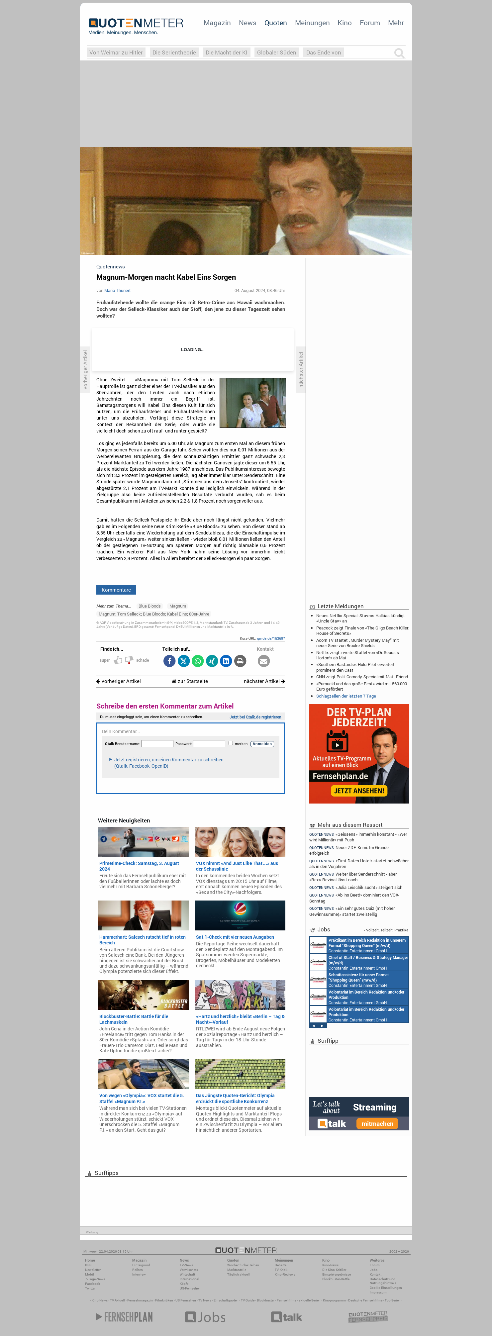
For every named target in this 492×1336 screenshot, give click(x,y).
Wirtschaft (187, 1274)
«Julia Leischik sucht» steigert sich (356, 887)
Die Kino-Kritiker (334, 1270)
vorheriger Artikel (118, 681)
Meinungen (312, 22)
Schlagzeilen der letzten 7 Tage (346, 696)
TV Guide (247, 1300)
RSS (88, 1265)
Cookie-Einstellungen (386, 1288)
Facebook (92, 1284)
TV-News (186, 1265)
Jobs (373, 1270)
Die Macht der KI (226, 52)
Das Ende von (323, 52)
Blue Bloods (150, 606)
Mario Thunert (117, 290)
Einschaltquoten (226, 1300)
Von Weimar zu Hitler (116, 52)
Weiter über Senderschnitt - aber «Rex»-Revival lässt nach (353, 876)
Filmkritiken (164, 1300)
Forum (370, 22)
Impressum (378, 1292)
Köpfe (184, 1284)
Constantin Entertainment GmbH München (358, 945)
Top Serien (393, 1300)
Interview (139, 1274)
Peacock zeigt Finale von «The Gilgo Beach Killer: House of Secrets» (362, 630)
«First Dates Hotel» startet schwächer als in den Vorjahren (359, 863)
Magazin (217, 22)
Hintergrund (141, 1265)
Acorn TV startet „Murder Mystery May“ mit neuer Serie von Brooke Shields (357, 642)
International (189, 1279)
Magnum (177, 606)
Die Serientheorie (174, 52)
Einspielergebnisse (336, 1274)
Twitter (90, 1288)
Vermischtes (189, 1270)
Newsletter (93, 1270)
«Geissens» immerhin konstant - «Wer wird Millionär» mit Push (358, 836)
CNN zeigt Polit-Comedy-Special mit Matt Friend (362, 677)
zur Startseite (190, 681)
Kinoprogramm (334, 1300)
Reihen (137, 1270)
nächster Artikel (264, 681)
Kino (345, 22)
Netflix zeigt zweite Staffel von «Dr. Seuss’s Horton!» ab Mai (357, 655)
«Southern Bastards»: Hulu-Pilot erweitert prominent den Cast (355, 667)
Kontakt (375, 1274)
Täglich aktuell (238, 1274)
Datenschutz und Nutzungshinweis (383, 1281)
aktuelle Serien (310, 1300)
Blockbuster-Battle (335, 1279)
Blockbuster (265, 1300)
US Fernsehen (185, 1300)
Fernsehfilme (286, 1300)
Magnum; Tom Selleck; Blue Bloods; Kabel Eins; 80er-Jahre (154, 614)
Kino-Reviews (285, 1274)
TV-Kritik (281, 1270)
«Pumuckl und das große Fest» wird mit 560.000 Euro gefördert (361, 686)
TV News (204, 1300)
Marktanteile (236, 1270)
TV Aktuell (117, 1300)
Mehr (396, 22)
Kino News (100, 1300)
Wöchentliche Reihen (243, 1265)
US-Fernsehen (190, 1288)
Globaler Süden (276, 52)
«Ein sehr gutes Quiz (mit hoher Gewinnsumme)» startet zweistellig (352, 911)
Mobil (89, 1274)
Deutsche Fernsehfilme (365, 1300)
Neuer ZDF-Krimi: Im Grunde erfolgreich (349, 850)
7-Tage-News (95, 1279)
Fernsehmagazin (140, 1300)
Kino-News (330, 1265)
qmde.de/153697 (271, 638)
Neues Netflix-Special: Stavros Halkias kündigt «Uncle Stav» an (360, 618)
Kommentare (116, 589)
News (247, 22)
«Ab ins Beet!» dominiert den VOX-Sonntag (354, 897)
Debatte (280, 1265)
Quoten (275, 22)
